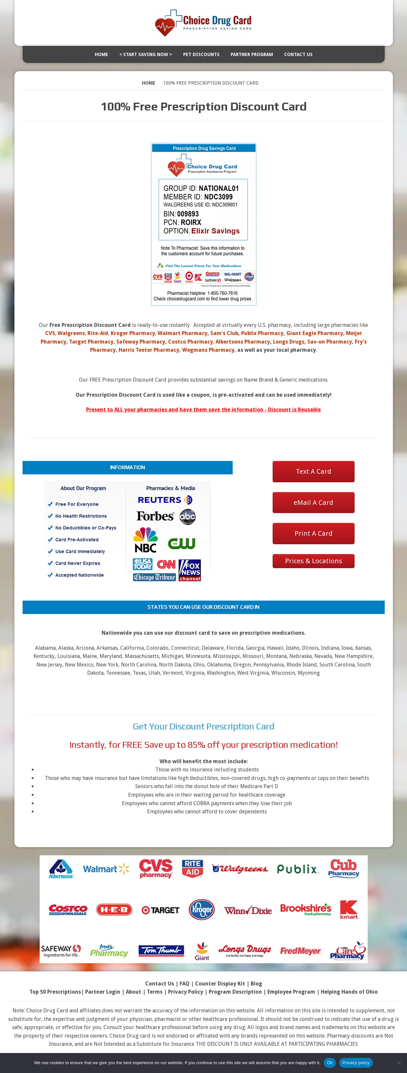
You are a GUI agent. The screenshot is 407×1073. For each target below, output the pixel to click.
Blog (256, 984)
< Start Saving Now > (145, 54)
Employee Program (291, 992)
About (133, 992)
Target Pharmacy (91, 342)
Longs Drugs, (289, 342)
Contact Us (298, 54)
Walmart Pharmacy (182, 333)
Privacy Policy (185, 992)
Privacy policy (356, 1062)
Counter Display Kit (220, 984)
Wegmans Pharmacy (208, 350)
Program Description (235, 992)
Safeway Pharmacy (140, 342)
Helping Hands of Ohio (349, 992)
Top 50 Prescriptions (55, 992)
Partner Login (102, 992)
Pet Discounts (201, 54)
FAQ (184, 984)
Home (101, 54)
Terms (155, 992)
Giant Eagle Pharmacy (314, 333)
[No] (399, 1063)
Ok (330, 1062)
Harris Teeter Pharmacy (149, 350)
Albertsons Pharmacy (243, 342)
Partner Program (252, 54)
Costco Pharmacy (190, 342)
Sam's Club (224, 333)
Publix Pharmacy (262, 333)
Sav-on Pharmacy (329, 342)
